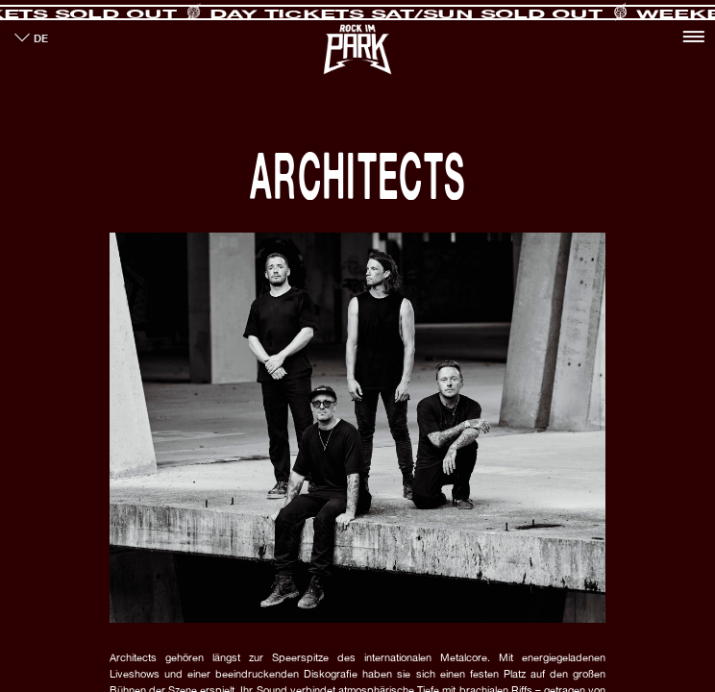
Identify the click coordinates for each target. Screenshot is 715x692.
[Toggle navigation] (693, 36)
